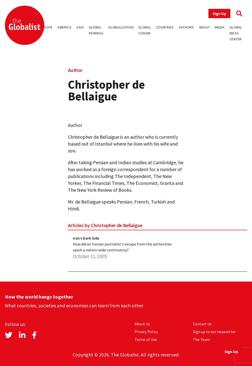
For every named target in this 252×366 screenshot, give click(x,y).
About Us (142, 323)
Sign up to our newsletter (214, 331)
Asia (80, 27)
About (204, 27)
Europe (46, 27)
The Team (201, 339)
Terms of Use (146, 339)
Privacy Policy (146, 331)
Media (220, 27)
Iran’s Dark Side (86, 238)
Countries (165, 27)
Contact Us (202, 323)
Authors (186, 27)
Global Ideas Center (236, 33)
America (65, 27)
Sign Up (219, 13)
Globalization (120, 27)
